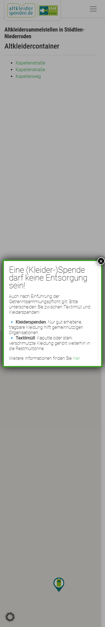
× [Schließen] (101, 261)
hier (76, 358)
